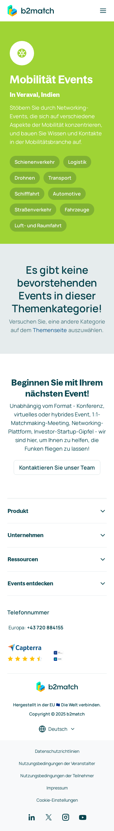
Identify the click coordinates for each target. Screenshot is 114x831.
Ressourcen (57, 559)
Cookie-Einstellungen (57, 800)
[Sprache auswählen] (57, 729)
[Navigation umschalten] (103, 10)
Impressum (57, 788)
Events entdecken (57, 583)
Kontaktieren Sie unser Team (57, 467)
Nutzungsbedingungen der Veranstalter (57, 763)
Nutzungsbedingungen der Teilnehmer (57, 775)
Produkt (57, 511)
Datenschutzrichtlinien (57, 751)
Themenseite (50, 330)
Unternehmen (57, 535)
